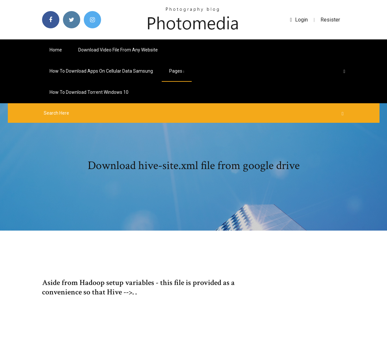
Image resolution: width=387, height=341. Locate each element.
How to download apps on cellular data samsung (101, 71)
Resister (330, 20)
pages (176, 71)
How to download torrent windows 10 (89, 92)
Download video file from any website (118, 49)
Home (56, 49)
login (299, 20)
